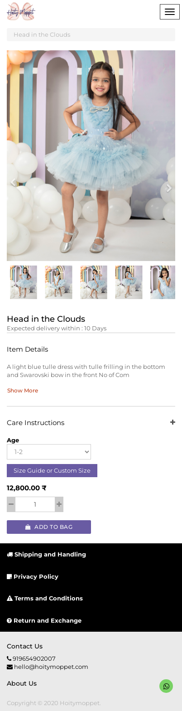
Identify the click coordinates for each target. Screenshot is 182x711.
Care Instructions (91, 423)
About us (22, 683)
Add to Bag (48, 526)
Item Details (27, 349)
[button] (15, 178)
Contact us (25, 646)
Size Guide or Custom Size (52, 470)
